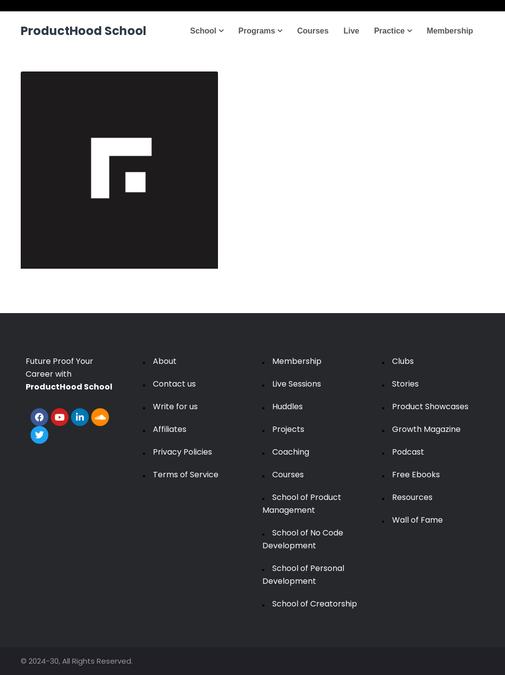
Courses (312, 31)
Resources (412, 497)
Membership (450, 31)
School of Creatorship (314, 603)
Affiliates (169, 429)
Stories (405, 384)
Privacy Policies (182, 452)
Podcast (408, 452)
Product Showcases (430, 406)
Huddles (287, 406)
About (165, 361)
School (206, 31)
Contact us (174, 384)
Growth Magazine (426, 429)
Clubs (403, 361)
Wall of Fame (417, 520)
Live (351, 31)
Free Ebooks (416, 474)
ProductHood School (83, 31)
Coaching (290, 452)
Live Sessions (296, 384)
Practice (393, 31)
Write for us (175, 406)
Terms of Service (185, 474)
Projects (288, 429)
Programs (260, 31)
